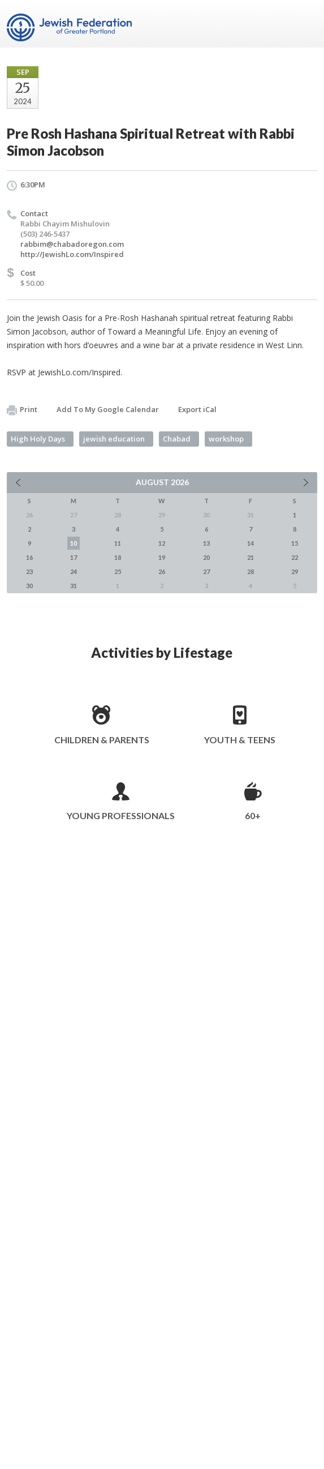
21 (250, 557)
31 (73, 585)
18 (117, 557)
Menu (304, 24)
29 (294, 571)
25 (117, 571)
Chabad (177, 439)
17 (73, 557)
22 (294, 557)
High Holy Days (38, 439)
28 (250, 571)
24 (73, 571)
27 (206, 571)
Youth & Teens (239, 739)
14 (250, 543)
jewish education (114, 439)
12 (161, 543)
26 (161, 571)
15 (294, 543)
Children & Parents (101, 739)
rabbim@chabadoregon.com (72, 244)
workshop (226, 439)
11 (117, 543)
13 (206, 543)
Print (22, 410)
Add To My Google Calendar (108, 409)
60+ (253, 815)
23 (29, 571)
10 (73, 543)
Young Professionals (121, 815)
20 (206, 557)
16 (29, 557)
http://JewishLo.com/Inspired (72, 254)
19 (161, 557)
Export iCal (197, 409)
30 (29, 585)
